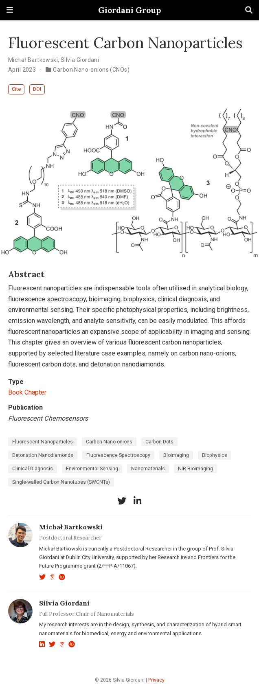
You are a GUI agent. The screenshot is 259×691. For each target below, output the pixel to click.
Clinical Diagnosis (32, 469)
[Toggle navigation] (10, 9)
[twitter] (122, 501)
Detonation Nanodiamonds (42, 455)
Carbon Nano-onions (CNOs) (91, 69)
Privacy (156, 680)
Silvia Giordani (80, 60)
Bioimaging (176, 455)
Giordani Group (129, 10)
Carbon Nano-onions (109, 442)
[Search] (248, 10)
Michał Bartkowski (33, 60)
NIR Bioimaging (195, 469)
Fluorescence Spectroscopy (118, 455)
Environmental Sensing (92, 469)
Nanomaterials (148, 469)
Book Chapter (27, 392)
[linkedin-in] (137, 501)
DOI (37, 89)
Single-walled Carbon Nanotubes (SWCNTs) (61, 482)
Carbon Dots (159, 442)
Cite (16, 89)
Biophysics (214, 455)
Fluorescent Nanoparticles (42, 442)
